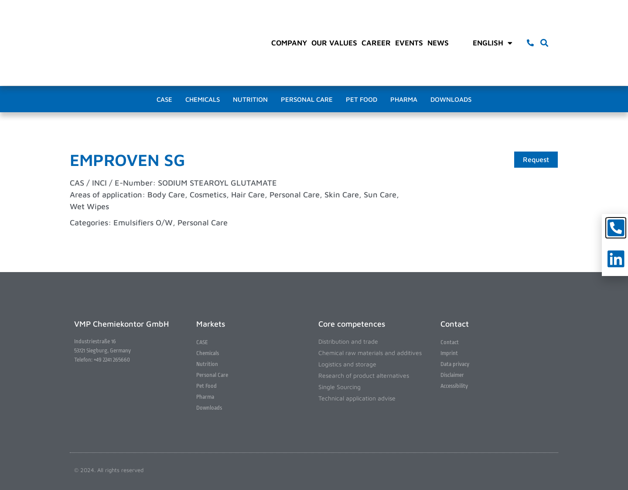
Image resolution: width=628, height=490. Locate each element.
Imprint (449, 353)
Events (409, 42)
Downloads (450, 99)
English (492, 42)
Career (376, 42)
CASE (164, 99)
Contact (449, 342)
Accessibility (454, 386)
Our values (334, 42)
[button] (544, 43)
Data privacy (454, 364)
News (438, 42)
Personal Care (307, 99)
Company (289, 42)
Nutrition (250, 99)
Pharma (403, 99)
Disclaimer (452, 375)
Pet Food (361, 99)
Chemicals (202, 99)
